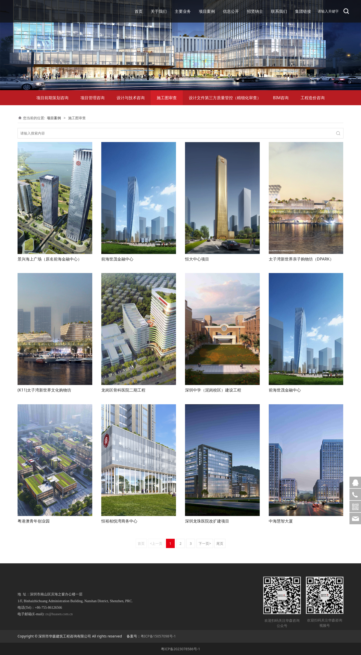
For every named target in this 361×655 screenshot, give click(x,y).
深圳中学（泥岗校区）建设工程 (213, 390)
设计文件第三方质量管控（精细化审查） (225, 97)
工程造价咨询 (313, 97)
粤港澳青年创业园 (34, 521)
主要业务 (183, 11)
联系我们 (279, 11)
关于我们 (159, 11)
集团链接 (303, 11)
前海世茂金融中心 (117, 259)
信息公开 (231, 11)
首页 (139, 11)
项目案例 (207, 11)
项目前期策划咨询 (52, 97)
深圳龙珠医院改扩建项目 (207, 521)
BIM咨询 (281, 97)
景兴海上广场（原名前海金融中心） (50, 259)
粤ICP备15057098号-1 (158, 636)
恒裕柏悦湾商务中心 (119, 521)
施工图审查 (167, 97)
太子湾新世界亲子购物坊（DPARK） (301, 259)
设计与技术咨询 (131, 97)
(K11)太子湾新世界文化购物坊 (44, 390)
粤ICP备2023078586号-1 (180, 648)
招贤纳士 (255, 11)
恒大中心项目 (197, 259)
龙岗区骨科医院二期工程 (123, 390)
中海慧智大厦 (281, 521)
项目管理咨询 (92, 97)
